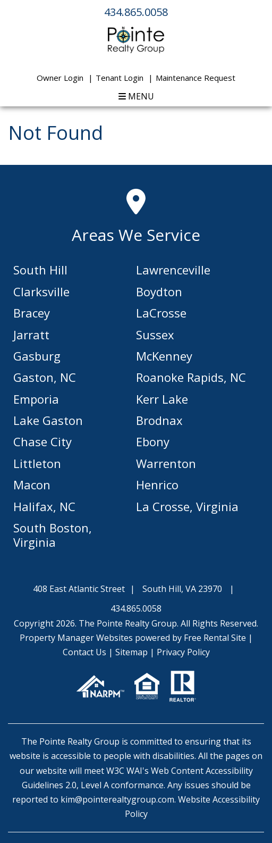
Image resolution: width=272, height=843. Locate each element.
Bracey (31, 313)
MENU (136, 96)
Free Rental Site (215, 638)
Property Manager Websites (76, 638)
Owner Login (60, 77)
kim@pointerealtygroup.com (117, 799)
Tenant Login (119, 77)
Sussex (155, 335)
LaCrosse (161, 313)
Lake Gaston (48, 420)
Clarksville (41, 291)
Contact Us (84, 652)
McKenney (164, 356)
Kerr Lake (162, 399)
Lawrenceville (173, 270)
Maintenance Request (195, 77)
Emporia (36, 399)
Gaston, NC (44, 377)
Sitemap (131, 652)
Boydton (159, 291)
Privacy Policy (183, 652)
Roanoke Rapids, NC (191, 377)
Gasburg (37, 356)
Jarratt (31, 335)
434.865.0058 (136, 12)
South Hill (40, 270)
